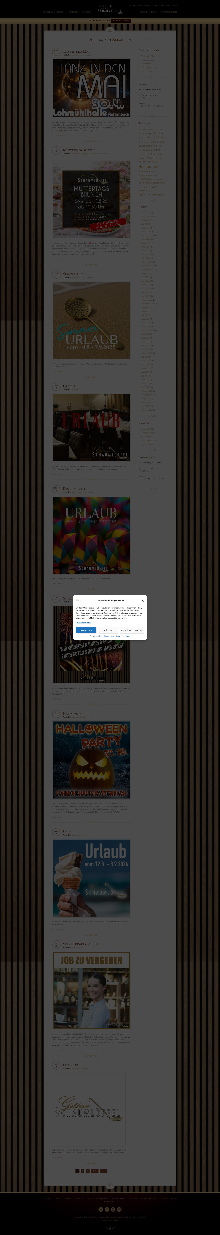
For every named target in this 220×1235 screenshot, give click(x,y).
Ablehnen (108, 630)
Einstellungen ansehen (132, 630)
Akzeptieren (86, 630)
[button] (142, 600)
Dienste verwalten (84, 623)
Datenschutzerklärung (112, 636)
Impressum (126, 636)
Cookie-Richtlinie (96, 636)
